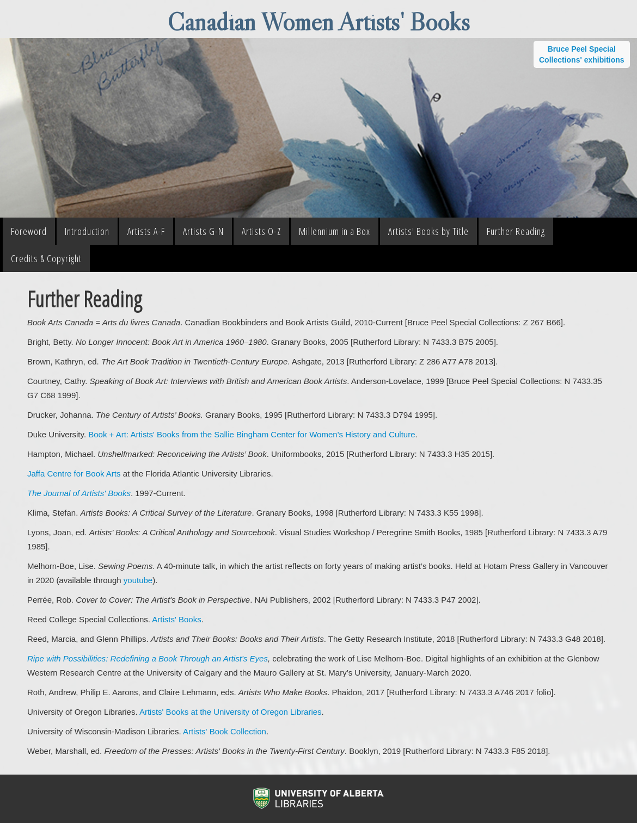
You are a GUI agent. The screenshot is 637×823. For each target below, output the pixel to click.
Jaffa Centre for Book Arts (73, 473)
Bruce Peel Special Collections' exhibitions (581, 54)
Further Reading (516, 231)
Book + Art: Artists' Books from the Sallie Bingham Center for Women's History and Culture (251, 434)
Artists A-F (146, 231)
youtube (138, 580)
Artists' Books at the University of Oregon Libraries (230, 711)
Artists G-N (203, 231)
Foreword (29, 231)
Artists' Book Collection (224, 731)
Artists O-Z (261, 231)
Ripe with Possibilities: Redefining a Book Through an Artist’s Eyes (147, 658)
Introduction (87, 231)
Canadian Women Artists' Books (319, 21)
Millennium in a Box (334, 231)
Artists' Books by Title (428, 231)
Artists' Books (176, 619)
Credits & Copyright (46, 258)
